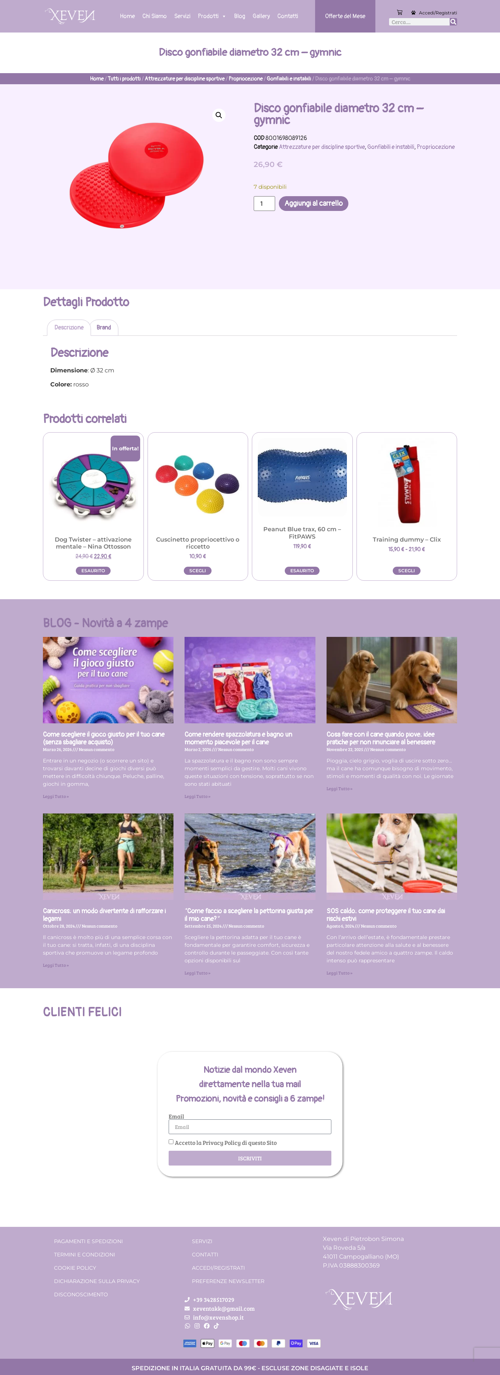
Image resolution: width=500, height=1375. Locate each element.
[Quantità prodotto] (264, 203)
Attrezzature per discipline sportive (184, 78)
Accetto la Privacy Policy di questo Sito (226, 1142)
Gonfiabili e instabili (289, 78)
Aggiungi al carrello (313, 203)
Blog (239, 16)
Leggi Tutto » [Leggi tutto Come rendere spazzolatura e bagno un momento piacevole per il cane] (197, 796)
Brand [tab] (104, 327)
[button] (219, 115)
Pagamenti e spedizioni (88, 1241)
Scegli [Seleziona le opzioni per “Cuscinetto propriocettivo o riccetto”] (197, 570)
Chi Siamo (154, 16)
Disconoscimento (81, 1294)
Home (127, 16)
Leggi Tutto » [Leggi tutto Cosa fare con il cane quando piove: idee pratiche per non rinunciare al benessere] (339, 788)
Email (176, 1116)
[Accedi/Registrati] (413, 12)
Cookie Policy (75, 1268)
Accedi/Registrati (438, 13)
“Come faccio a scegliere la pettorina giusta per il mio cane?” (249, 915)
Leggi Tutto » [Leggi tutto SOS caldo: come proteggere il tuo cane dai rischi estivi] (339, 973)
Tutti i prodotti (124, 78)
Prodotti (212, 16)
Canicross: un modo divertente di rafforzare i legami (104, 915)
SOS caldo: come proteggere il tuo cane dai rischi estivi (386, 915)
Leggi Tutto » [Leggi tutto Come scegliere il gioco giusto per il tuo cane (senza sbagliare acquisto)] (56, 796)
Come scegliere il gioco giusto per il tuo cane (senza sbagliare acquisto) (104, 738)
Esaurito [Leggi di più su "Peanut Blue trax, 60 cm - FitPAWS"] (302, 570)
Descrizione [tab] (69, 327)
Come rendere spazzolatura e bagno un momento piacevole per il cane (238, 738)
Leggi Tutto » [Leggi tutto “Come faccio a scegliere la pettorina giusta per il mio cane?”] (197, 973)
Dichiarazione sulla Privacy (97, 1281)
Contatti (287, 16)
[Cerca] (453, 21)
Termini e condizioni (84, 1254)
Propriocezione (246, 78)
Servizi (182, 16)
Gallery (261, 16)
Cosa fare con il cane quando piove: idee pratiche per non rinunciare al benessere (381, 738)
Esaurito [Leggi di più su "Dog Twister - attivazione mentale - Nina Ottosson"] (93, 570)
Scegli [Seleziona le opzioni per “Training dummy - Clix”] (406, 570)
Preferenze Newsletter (228, 1281)
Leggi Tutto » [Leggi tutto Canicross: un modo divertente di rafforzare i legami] (56, 965)
